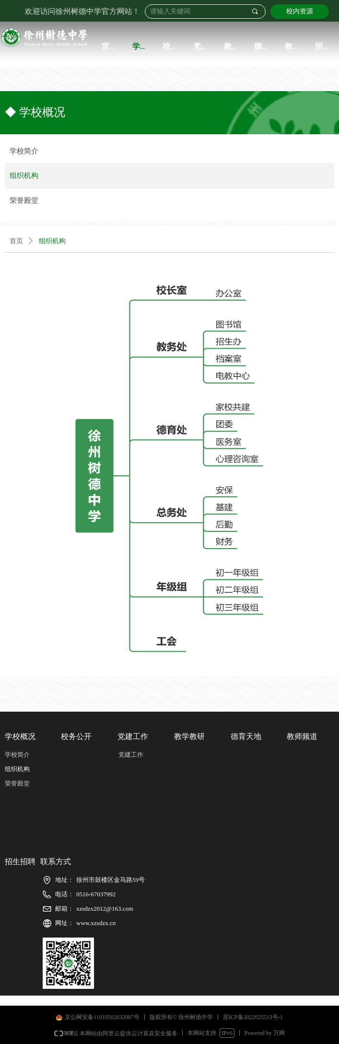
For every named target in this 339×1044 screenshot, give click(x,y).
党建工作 (130, 754)
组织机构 (52, 241)
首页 (16, 241)
